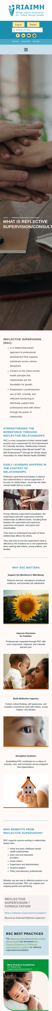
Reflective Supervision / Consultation (26, 218)
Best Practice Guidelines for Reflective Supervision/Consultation (22, 944)
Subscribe (36, 41)
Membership (25, 41)
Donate (33, 25)
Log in (18, 25)
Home (5, 218)
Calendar (15, 41)
